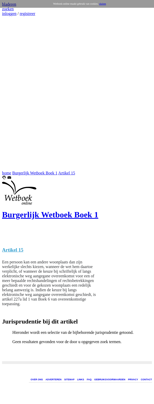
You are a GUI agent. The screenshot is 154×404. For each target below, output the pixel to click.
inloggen (9, 13)
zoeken (8, 9)
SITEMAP (69, 379)
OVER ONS (37, 379)
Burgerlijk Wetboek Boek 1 (34, 173)
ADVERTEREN (54, 379)
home (6, 173)
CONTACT (146, 379)
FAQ (89, 379)
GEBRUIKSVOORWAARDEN (109, 379)
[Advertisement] (17, 93)
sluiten (102, 3)
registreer (27, 13)
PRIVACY (133, 379)
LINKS (80, 379)
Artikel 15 (66, 173)
